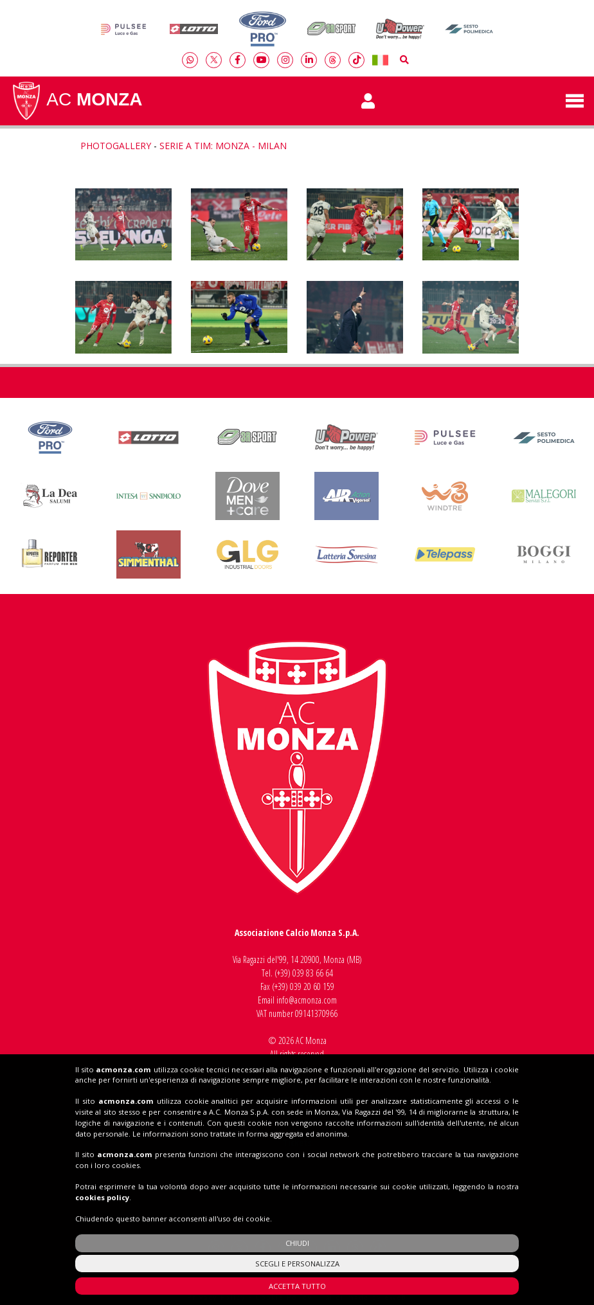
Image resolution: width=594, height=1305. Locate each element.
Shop (297, 1187)
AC (76, 101)
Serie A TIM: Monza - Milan (223, 146)
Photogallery (115, 146)
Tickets (297, 1143)
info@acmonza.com (306, 1000)
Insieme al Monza (297, 1098)
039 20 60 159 (312, 986)
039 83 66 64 (312, 973)
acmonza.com (123, 1208)
